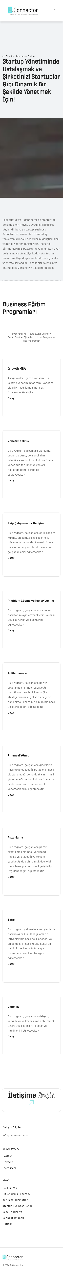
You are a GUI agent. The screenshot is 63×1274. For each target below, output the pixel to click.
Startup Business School (18, 1206)
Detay (11, 398)
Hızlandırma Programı (17, 1194)
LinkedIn (8, 1162)
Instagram (9, 1168)
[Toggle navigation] (54, 10)
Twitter (7, 1156)
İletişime (31, 1095)
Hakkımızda (10, 1188)
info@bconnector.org (16, 1135)
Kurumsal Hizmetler (15, 1200)
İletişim (8, 1224)
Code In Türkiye (12, 1212)
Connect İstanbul (14, 1218)
